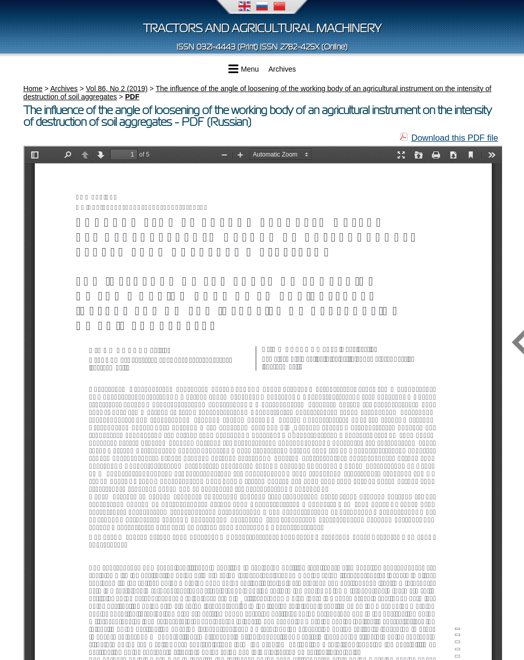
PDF (132, 97)
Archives (282, 69)
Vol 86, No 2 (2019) (117, 88)
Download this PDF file (454, 138)
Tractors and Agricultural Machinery (262, 28)
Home (33, 88)
